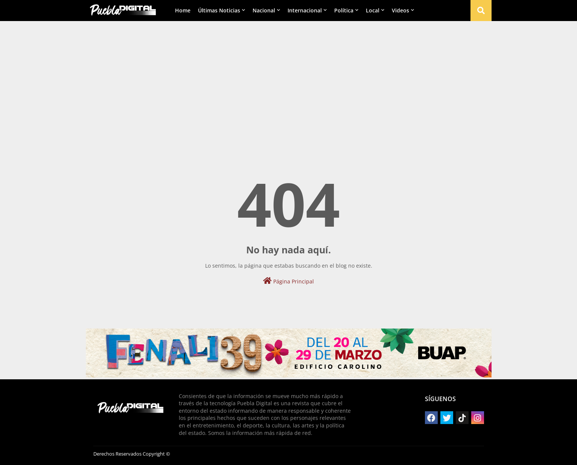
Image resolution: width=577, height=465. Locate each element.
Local (372, 10)
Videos (400, 10)
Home (182, 10)
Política (343, 10)
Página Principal (288, 281)
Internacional (305, 10)
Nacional (264, 10)
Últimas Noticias (219, 10)
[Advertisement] (289, 79)
